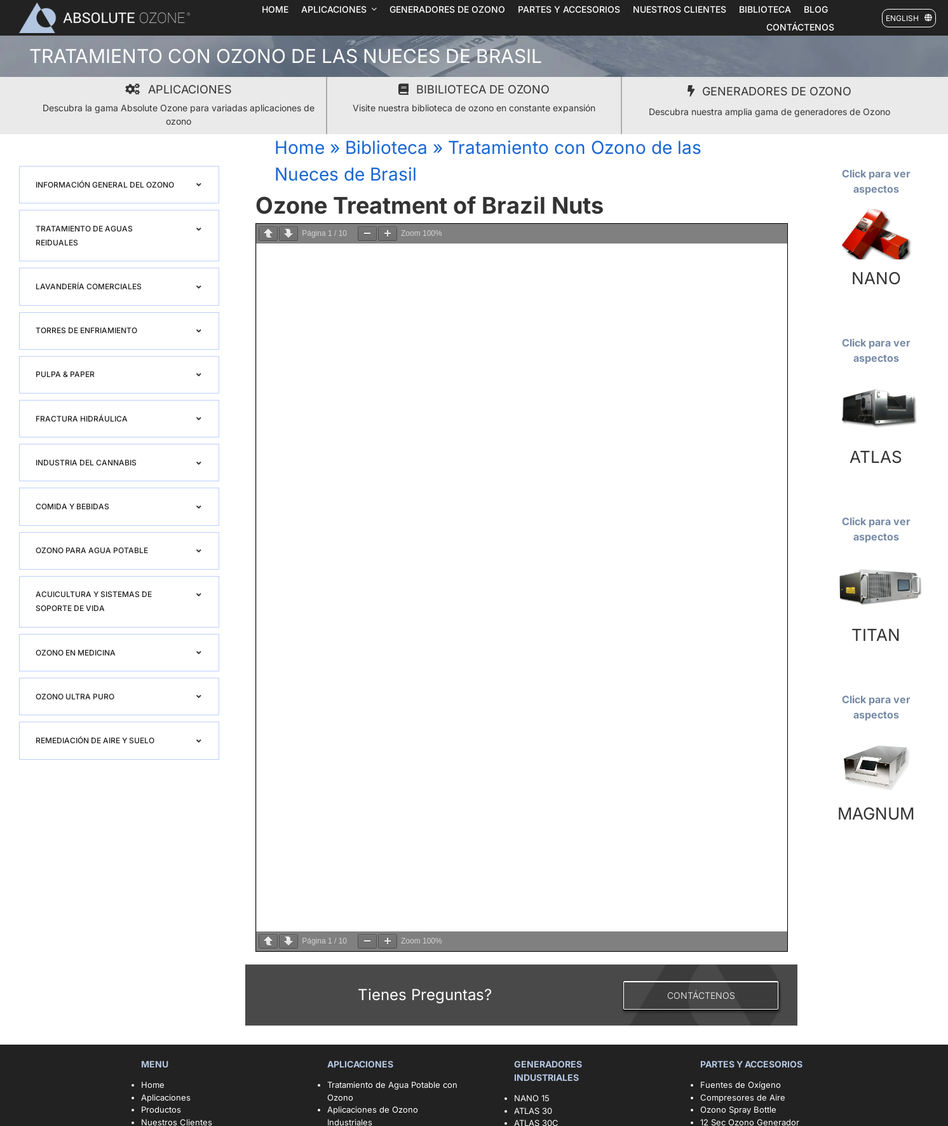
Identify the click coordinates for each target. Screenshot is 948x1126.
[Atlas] (876, 382)
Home (299, 147)
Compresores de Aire (742, 1097)
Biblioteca (386, 147)
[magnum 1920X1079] (876, 739)
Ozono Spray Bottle (739, 1109)
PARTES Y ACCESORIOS (752, 1064)
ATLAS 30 (533, 1111)
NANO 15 (532, 1098)
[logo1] (104, 6)
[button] (119, 185)
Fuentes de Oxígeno (740, 1085)
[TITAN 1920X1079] (876, 561)
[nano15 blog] (876, 213)
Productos (161, 1109)
